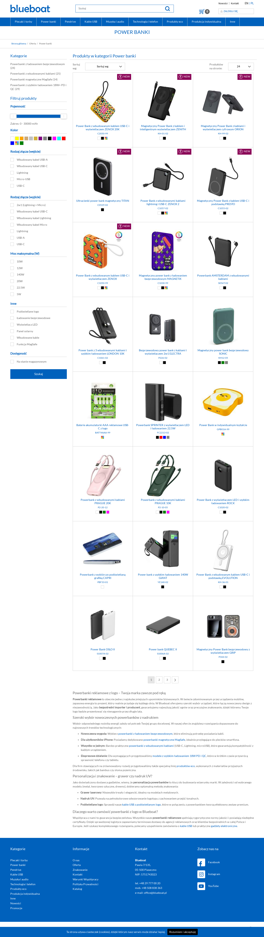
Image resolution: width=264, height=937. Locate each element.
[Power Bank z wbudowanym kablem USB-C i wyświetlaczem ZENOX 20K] (103, 77)
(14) (33, 79)
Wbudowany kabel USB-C (29, 166)
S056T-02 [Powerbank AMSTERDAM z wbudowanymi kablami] (223, 283)
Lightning (19, 172)
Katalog (77, 888)
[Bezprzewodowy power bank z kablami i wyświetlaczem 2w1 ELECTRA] (163, 301)
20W (16, 281)
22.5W (17, 287)
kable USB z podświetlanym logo (141, 804)
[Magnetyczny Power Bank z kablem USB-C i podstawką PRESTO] (223, 152)
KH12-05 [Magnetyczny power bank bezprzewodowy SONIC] (223, 358)
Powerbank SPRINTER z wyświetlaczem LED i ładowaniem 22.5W (163, 427)
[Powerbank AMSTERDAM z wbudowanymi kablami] (223, 226)
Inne (232, 21)
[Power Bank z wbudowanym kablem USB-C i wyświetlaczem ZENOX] (103, 226)
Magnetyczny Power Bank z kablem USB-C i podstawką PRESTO (223, 202)
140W (17, 274)
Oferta (77, 865)
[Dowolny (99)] (105, 138)
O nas (76, 860)
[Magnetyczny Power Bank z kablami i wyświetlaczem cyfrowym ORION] (223, 77)
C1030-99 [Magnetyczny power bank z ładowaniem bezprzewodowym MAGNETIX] (163, 283)
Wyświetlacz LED (24, 324)
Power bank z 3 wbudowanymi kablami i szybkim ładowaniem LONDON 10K (103, 352)
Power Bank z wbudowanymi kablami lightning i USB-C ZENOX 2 (162, 202)
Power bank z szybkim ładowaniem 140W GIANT (163, 576)
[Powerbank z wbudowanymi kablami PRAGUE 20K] (103, 451)
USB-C (17, 186)
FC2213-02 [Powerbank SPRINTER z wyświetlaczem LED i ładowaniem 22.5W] (163, 432)
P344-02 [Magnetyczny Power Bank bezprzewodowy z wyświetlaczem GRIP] (223, 657)
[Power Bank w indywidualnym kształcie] (223, 376)
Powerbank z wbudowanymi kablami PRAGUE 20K (103, 501)
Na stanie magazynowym (28, 361)
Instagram (208, 874)
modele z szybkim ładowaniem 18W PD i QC (179, 755)
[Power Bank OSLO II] (103, 600)
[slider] (13, 116)
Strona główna (18, 43)
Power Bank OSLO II (103, 649)
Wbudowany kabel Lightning (30, 218)
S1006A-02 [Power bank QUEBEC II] (163, 653)
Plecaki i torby (23, 21)
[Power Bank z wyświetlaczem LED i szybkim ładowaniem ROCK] (223, 451)
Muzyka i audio (115, 21)
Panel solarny (21, 331)
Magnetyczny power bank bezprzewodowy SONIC (223, 352)
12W (16, 268)
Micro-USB (20, 179)
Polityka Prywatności (85, 884)
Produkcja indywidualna (206, 21)
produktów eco (186, 766)
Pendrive (70, 21)
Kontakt (235, 3)
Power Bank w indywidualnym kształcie (223, 425)
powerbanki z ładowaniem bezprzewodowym (145, 733)
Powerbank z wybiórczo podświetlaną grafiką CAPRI (102, 576)
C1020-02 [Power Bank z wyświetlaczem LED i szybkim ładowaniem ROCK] (223, 507)
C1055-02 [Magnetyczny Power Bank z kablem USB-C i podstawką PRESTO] (223, 208)
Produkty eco (175, 21)
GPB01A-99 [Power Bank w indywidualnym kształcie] (223, 429)
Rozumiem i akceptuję (182, 931)
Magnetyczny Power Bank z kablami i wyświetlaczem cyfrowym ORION (223, 128)
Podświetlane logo (24, 311)
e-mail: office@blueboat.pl (151, 892)
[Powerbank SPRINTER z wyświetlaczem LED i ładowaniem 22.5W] (163, 376)
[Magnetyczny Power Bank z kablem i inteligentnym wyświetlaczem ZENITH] (163, 77)
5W (15, 294)
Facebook (208, 862)
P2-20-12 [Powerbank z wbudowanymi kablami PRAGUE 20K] (103, 507)
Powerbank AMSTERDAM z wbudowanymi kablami (223, 277)
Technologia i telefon (145, 21)
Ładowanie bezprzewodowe (30, 318)
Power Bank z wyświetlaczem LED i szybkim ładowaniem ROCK (223, 501)
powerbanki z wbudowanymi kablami (151, 745)
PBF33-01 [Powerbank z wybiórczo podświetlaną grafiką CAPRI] (102, 582)
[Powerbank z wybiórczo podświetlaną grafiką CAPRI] (103, 525)
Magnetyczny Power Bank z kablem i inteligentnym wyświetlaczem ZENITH (163, 128)
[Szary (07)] (226, 362)
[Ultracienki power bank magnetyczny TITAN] (103, 152)
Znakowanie (80, 869)
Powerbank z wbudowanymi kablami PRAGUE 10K (163, 501)
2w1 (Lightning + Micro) (28, 205)
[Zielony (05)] (223, 362)
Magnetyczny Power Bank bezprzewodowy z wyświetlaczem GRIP (223, 651)
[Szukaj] (167, 8)
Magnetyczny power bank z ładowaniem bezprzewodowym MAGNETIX (163, 277)
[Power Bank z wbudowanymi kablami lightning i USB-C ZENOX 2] (163, 152)
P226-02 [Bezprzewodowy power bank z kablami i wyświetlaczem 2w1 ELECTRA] (162, 358)
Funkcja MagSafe (23, 344)
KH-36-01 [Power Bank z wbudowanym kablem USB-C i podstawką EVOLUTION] (223, 582)
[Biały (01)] (99, 138)
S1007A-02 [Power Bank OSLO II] (103, 653)
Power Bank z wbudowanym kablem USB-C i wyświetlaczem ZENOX (102, 277)
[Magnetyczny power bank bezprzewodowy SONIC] (223, 301)
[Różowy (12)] (107, 512)
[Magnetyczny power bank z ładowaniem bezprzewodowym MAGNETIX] (163, 226)
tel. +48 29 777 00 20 (147, 883)
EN (246, 3)
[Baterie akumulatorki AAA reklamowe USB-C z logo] (103, 376)
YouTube (208, 886)
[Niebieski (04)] (164, 437)
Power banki (48, 21)
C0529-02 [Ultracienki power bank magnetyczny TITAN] (102, 205)
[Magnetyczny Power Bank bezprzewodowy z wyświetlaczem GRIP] (223, 600)
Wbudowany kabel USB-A (29, 159)
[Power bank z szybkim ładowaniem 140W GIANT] (163, 525)
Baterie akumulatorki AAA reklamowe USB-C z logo (102, 427)
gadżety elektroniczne (224, 826)
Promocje (16, 908)
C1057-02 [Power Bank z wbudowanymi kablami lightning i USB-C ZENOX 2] (163, 208)
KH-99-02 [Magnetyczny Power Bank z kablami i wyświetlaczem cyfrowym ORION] (223, 133)
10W (16, 261)
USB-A (17, 238)
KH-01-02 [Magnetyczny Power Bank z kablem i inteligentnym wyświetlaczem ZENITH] (163, 133)
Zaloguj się (229, 11)
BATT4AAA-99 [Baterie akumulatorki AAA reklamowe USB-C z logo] (102, 432)
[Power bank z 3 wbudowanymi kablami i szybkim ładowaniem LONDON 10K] (103, 301)
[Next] (175, 679)
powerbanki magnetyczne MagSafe (164, 739)
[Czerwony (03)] (161, 437)
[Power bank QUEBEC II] (163, 600)
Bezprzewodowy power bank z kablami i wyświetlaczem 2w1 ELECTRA (163, 352)
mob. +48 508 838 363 (148, 887)
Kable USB (91, 21)
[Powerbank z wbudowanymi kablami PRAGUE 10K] (163, 451)
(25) (35, 73)
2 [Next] (159, 679)
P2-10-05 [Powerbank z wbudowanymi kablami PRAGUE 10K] (163, 507)
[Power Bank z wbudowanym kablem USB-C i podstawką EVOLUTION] (223, 525)
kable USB (186, 826)
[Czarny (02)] (102, 138)
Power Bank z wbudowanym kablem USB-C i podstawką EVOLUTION (223, 576)
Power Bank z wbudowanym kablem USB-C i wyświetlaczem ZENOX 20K (102, 128)
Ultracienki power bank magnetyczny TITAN (102, 201)
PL (252, 3)
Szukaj (38, 374)
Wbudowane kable (24, 337)
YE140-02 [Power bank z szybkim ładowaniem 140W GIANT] (163, 582)
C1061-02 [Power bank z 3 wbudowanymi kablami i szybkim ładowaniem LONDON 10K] (102, 358)
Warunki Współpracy (85, 879)
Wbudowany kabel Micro (28, 224)
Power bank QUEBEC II (163, 649)
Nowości (223, 3)
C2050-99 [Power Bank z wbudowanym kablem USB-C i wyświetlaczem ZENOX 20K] (102, 133)
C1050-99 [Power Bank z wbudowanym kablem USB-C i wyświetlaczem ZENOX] (102, 283)
